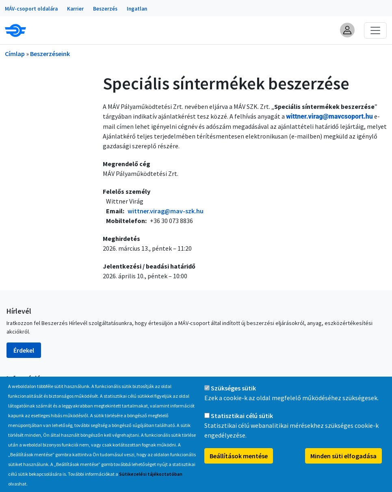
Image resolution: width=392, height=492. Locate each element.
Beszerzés (105, 8)
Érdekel (23, 350)
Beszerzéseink (50, 54)
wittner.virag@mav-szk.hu (166, 211)
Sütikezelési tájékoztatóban (150, 475)
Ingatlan (137, 8)
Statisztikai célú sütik (242, 416)
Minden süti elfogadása (343, 457)
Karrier (75, 8)
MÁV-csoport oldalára (31, 8)
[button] (347, 30)
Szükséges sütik (233, 389)
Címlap (15, 54)
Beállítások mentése (239, 457)
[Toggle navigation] (375, 30)
